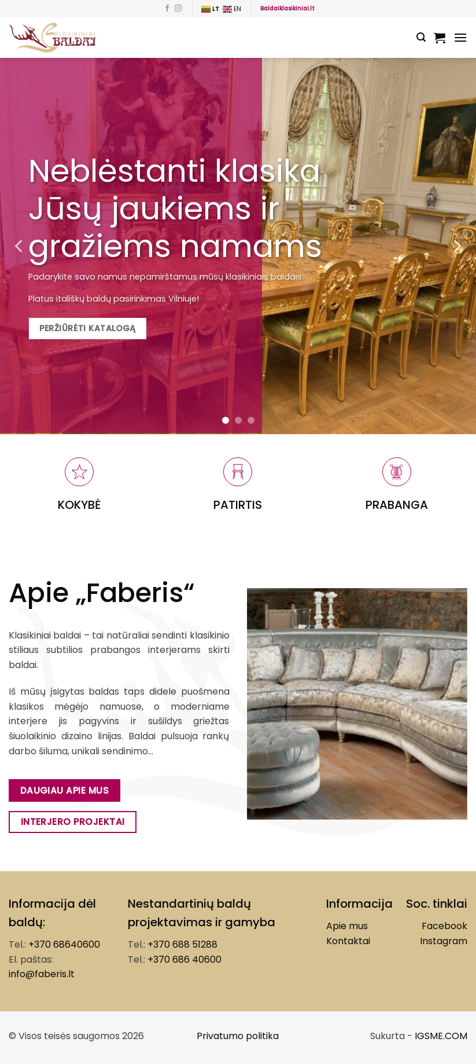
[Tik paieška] (421, 37)
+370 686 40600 (184, 959)
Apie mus (347, 926)
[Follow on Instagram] (178, 9)
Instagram (443, 941)
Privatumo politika (238, 1036)
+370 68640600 (64, 944)
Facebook (444, 926)
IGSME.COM (441, 1036)
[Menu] (460, 37)
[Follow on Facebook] (167, 9)
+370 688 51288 (182, 944)
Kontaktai (348, 941)
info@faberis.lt (42, 974)
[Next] (456, 246)
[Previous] (19, 246)
